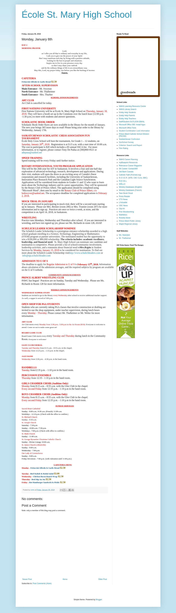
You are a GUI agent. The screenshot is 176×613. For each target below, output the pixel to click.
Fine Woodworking (126, 212)
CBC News (123, 206)
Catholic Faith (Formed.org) (130, 175)
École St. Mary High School (77, 14)
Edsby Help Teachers (127, 119)
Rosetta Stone (124, 218)
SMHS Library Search (127, 109)
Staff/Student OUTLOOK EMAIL (132, 122)
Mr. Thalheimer (125, 238)
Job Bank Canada (126, 172)
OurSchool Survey (126, 142)
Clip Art (122, 209)
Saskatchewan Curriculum (129, 139)
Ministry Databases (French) (130, 190)
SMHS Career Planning (128, 159)
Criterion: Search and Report (130, 145)
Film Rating (123, 148)
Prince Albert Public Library (130, 221)
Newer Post (27, 579)
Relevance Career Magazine (130, 166)
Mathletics (123, 215)
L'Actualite (123, 202)
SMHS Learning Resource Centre (132, 106)
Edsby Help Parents (127, 115)
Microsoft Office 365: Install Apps (132, 125)
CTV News (123, 199)
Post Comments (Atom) (42, 583)
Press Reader (124, 196)
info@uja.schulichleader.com (36, 255)
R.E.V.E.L (123, 181)
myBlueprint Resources (128, 162)
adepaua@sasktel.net (32, 152)
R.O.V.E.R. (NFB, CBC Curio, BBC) (133, 178)
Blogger (99, 600)
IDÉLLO (122, 184)
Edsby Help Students (127, 112)
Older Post (102, 579)
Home (65, 579)
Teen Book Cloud (126, 193)
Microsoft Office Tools (127, 128)
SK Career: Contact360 (128, 169)
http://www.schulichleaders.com (84, 253)
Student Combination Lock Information (134, 131)
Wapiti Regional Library (128, 224)
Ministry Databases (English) (130, 187)
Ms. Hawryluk (124, 235)
